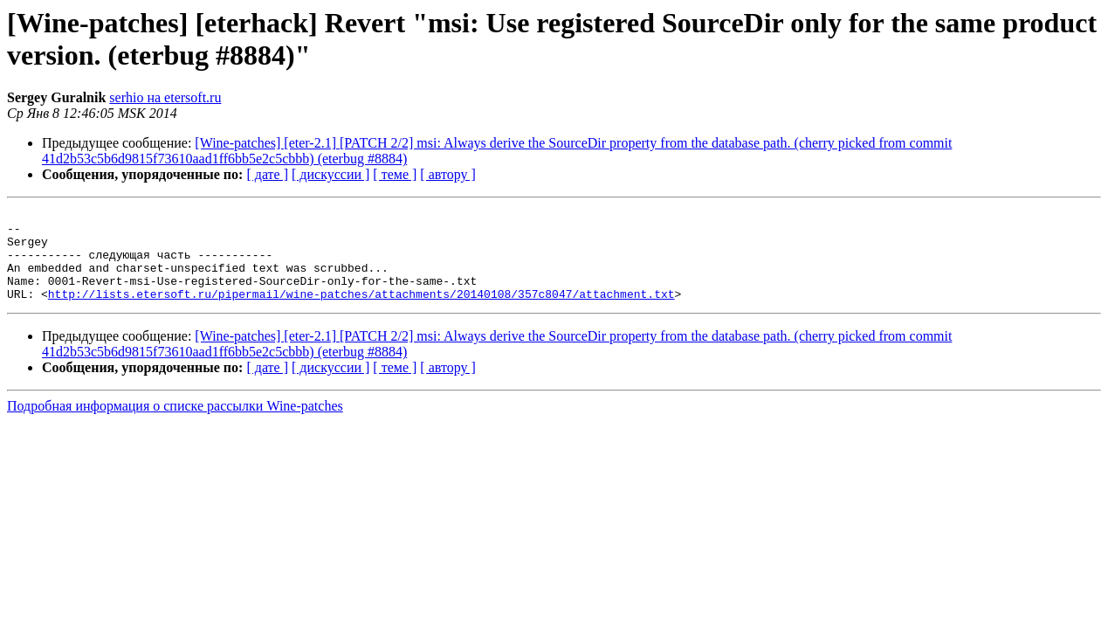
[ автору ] (447, 174)
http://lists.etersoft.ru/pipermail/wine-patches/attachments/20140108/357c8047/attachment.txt (361, 312)
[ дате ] (267, 174)
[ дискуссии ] (330, 174)
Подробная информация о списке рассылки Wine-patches (175, 424)
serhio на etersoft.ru (165, 97)
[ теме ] (394, 174)
